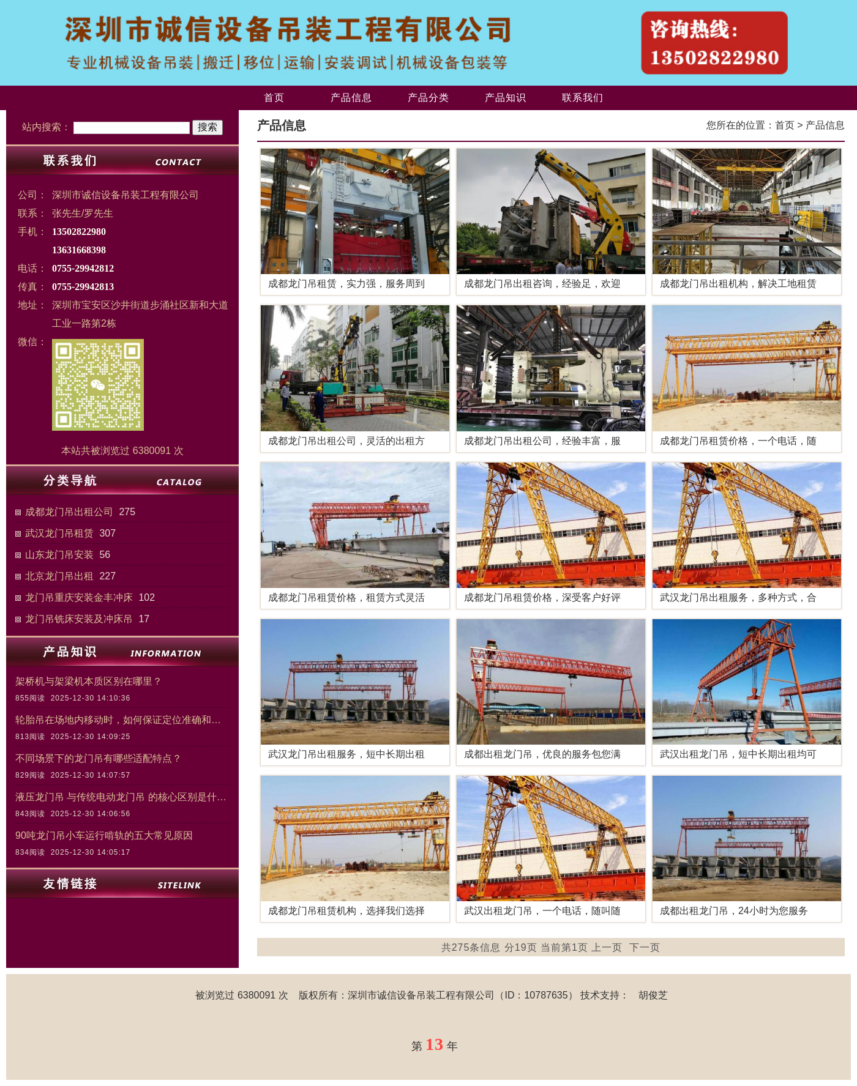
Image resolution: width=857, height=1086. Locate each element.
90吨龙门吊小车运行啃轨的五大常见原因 (104, 835)
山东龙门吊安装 (59, 554)
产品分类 (428, 97)
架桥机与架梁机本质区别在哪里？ (88, 681)
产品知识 (505, 97)
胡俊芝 (653, 995)
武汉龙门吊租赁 (59, 533)
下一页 (645, 947)
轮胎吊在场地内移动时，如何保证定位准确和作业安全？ (122, 720)
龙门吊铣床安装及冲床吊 (79, 619)
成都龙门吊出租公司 (69, 512)
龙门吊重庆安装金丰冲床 (79, 597)
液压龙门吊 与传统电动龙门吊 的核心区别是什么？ (122, 797)
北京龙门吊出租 (59, 576)
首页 (274, 97)
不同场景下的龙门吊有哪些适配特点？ (98, 758)
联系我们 (583, 97)
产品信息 (351, 97)
